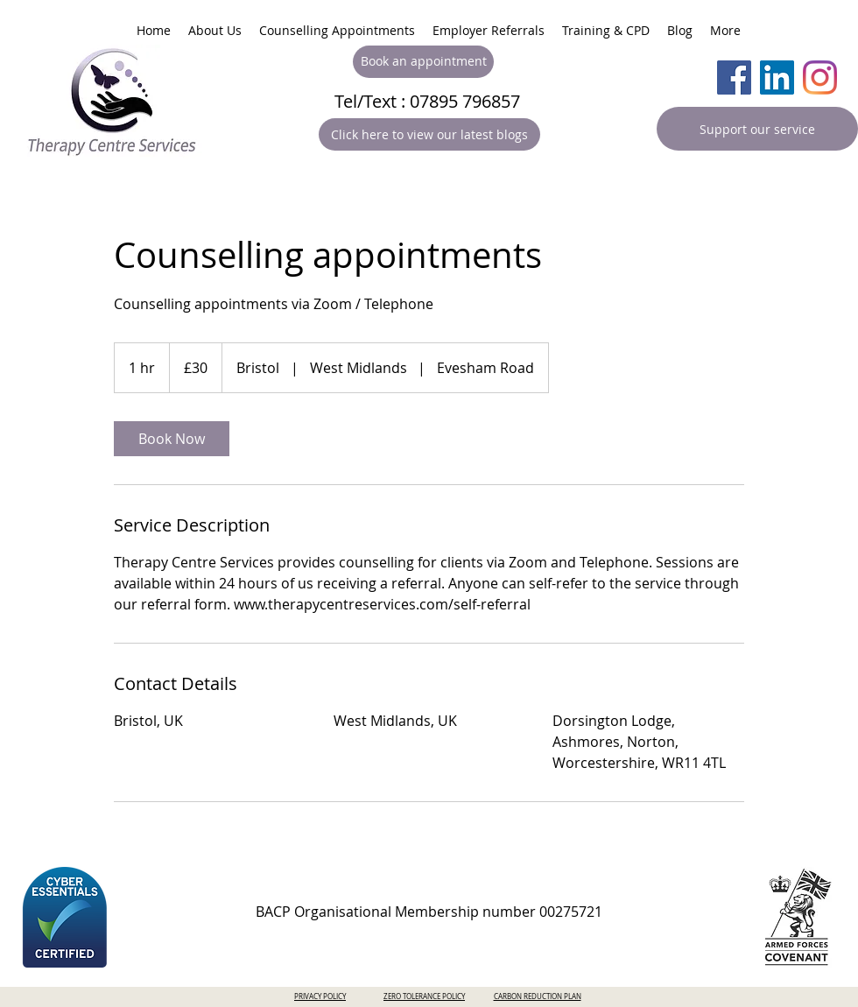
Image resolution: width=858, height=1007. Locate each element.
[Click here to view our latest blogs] (429, 134)
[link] (171, 438)
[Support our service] (757, 129)
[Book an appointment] (423, 62)
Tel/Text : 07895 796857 (427, 101)
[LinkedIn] (777, 77)
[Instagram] (820, 77)
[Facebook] (734, 77)
